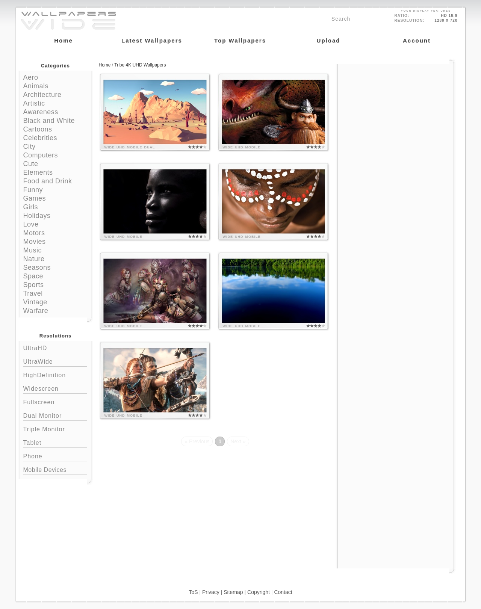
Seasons (37, 267)
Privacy (210, 592)
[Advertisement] (395, 112)
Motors (34, 233)
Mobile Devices (45, 470)
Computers (40, 155)
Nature (34, 259)
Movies (34, 241)
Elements (38, 172)
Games (34, 198)
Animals (36, 86)
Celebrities (40, 138)
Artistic (34, 103)
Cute (30, 164)
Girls (30, 207)
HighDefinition (55, 374)
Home (105, 65)
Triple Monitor (55, 428)
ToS (193, 592)
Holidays (37, 215)
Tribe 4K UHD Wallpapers (140, 65)
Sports (33, 285)
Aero (30, 77)
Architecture (42, 94)
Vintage (35, 302)
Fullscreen (55, 401)
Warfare (35, 310)
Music (32, 250)
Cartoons (37, 129)
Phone (55, 455)
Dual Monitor (55, 415)
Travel (33, 293)
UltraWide (55, 361)
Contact (283, 592)
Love (31, 224)
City (29, 146)
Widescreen (55, 388)
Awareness (40, 112)
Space (33, 276)
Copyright (258, 592)
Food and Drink (47, 181)
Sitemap (233, 592)
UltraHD (55, 347)
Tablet (55, 442)
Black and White (49, 120)
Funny (33, 189)
